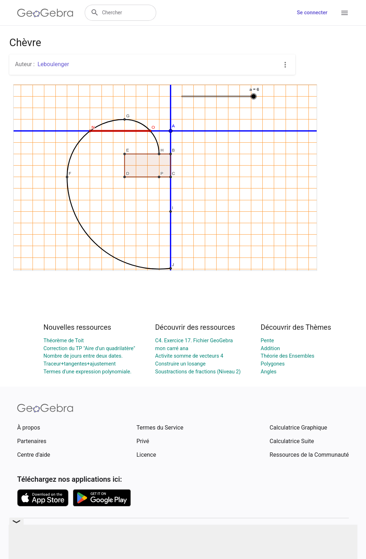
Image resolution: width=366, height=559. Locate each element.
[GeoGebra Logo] (45, 13)
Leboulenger (53, 64)
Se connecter (312, 13)
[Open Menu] (344, 13)
